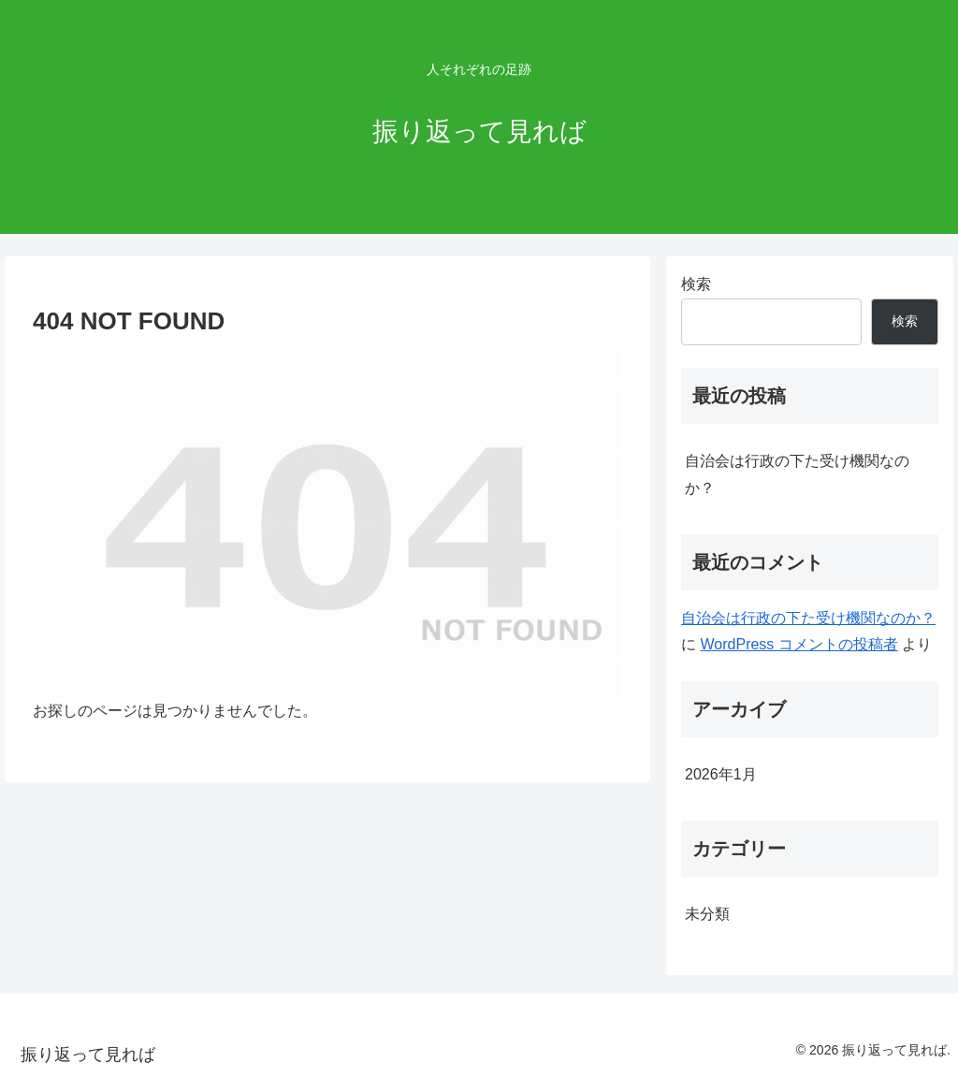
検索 (696, 284)
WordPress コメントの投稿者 (799, 644)
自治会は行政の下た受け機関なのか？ (797, 474)
